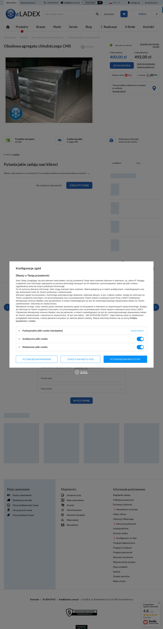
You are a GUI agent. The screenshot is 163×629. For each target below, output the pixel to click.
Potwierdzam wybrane (36, 359)
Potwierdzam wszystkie (125, 359)
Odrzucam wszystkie (80, 359)
